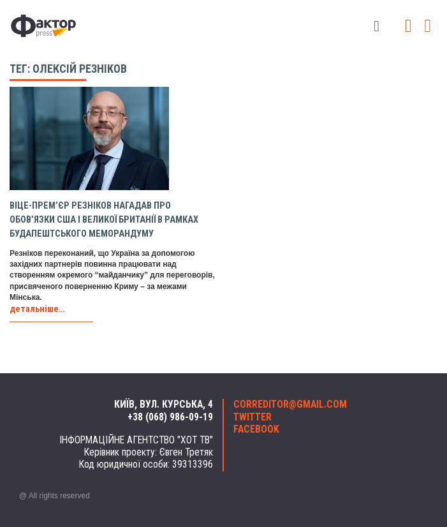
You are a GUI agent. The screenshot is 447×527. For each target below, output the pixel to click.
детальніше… (37, 309)
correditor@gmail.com (290, 404)
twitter (252, 417)
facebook (256, 429)
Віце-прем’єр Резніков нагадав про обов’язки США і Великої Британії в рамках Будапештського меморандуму (104, 219)
